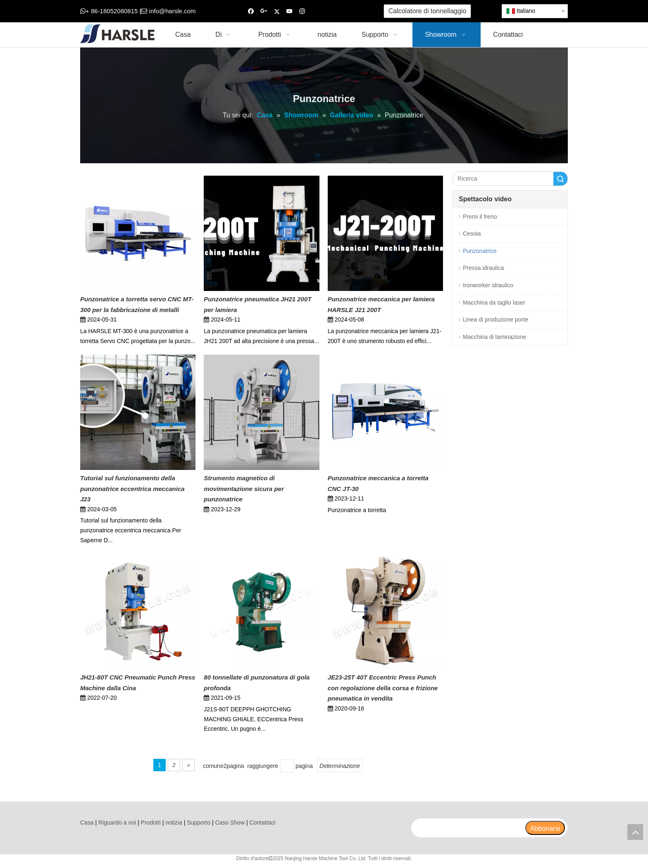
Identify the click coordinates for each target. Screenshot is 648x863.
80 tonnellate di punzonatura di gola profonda (257, 682)
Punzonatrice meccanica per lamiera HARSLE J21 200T (381, 304)
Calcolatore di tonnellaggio (427, 10)
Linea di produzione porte (495, 319)
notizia (173, 822)
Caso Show (230, 822)
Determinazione (339, 766)
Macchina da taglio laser (494, 302)
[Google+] (264, 11)
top (635, 832)
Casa (87, 822)
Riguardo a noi (117, 822)
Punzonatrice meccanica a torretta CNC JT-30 (378, 483)
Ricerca (560, 179)
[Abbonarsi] (545, 828)
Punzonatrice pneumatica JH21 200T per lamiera (257, 304)
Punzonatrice (480, 251)
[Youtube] (289, 11)
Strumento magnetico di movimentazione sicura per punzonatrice (244, 488)
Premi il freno (480, 216)
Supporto (198, 822)
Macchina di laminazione (494, 337)
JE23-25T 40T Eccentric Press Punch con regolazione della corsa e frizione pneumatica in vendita (383, 688)
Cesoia (472, 233)
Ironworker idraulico (488, 285)
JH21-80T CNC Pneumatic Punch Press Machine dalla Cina (137, 682)
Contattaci (262, 822)
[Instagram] (302, 11)
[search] (467, 827)
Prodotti (151, 822)
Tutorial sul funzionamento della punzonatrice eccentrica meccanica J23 (132, 488)
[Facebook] (251, 11)
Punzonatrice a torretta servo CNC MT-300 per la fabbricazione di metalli (136, 304)
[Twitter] (277, 11)
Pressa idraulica (483, 268)
